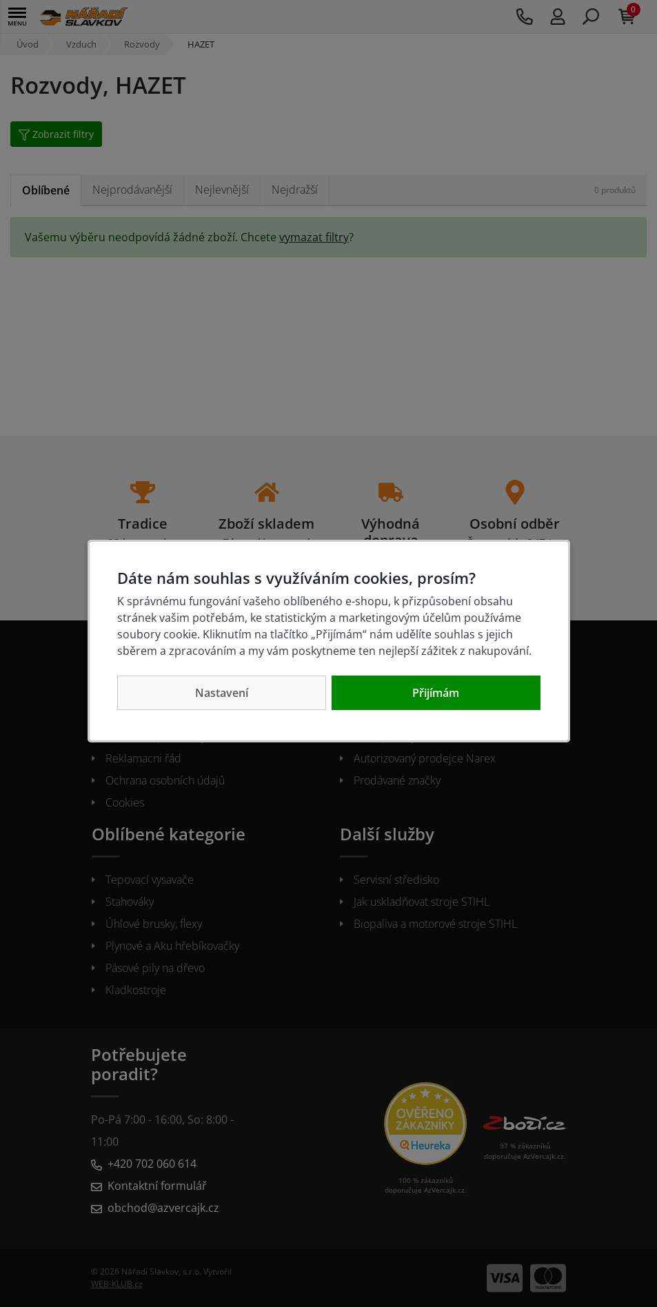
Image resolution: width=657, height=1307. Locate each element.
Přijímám (435, 692)
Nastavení (221, 692)
